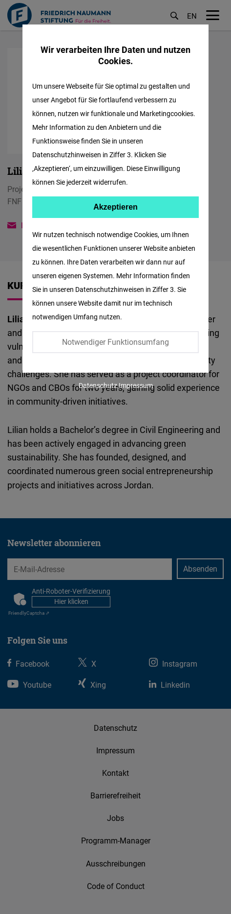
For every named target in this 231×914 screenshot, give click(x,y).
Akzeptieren (115, 207)
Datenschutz (98, 385)
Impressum (136, 385)
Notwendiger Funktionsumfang (115, 342)
